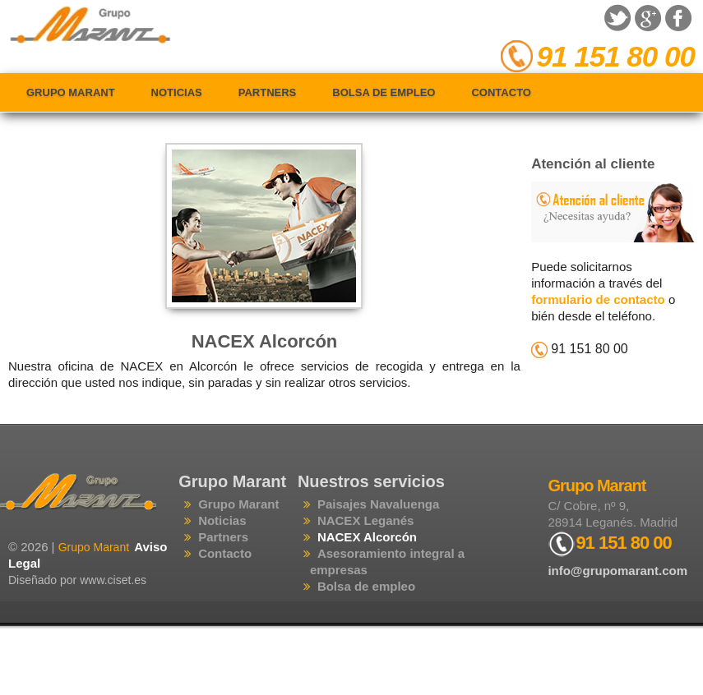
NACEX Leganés (365, 520)
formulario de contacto (598, 299)
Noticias (176, 92)
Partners (267, 92)
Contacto (500, 92)
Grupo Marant (70, 92)
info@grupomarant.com (617, 571)
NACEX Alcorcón (265, 341)
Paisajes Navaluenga (378, 504)
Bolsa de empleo (383, 92)
